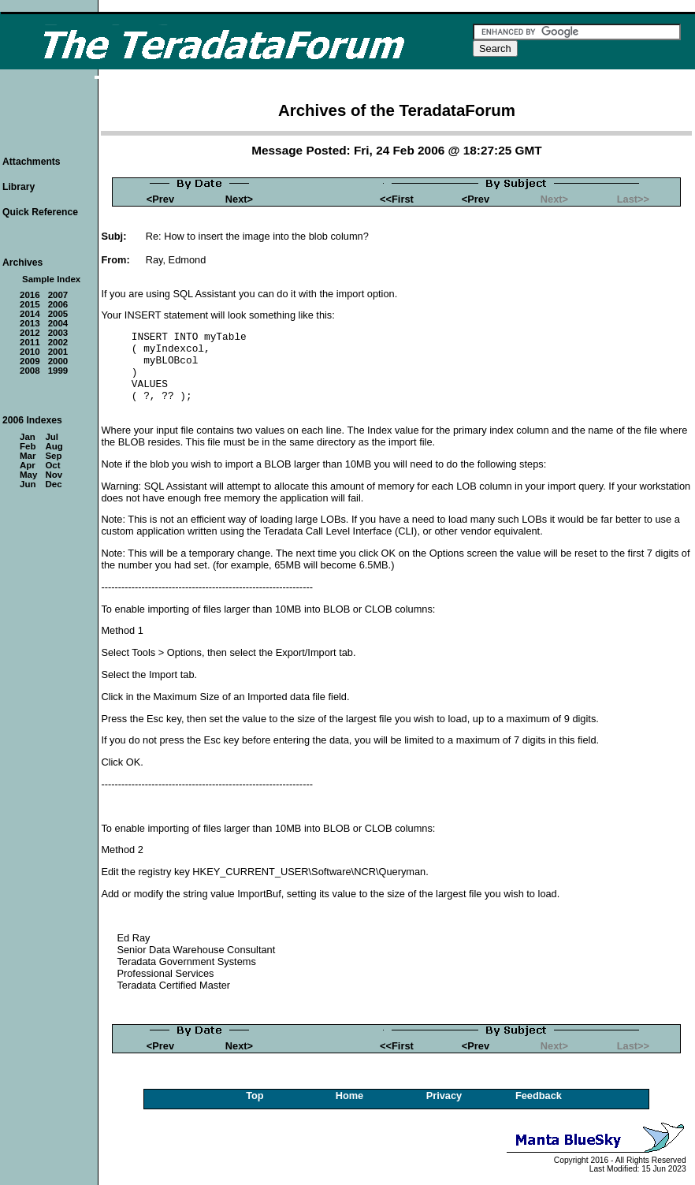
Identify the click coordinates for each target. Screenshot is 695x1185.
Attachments (31, 161)
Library (18, 186)
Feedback (538, 1095)
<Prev (160, 199)
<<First (397, 199)
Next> (239, 199)
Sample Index (51, 279)
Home (350, 1095)
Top (255, 1095)
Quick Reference (40, 212)
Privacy (444, 1095)
